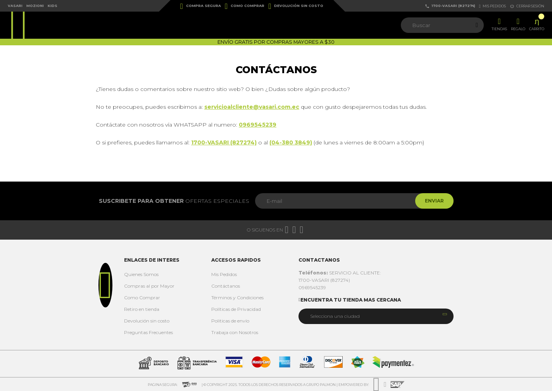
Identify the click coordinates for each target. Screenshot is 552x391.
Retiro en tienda (141, 309)
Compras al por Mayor (149, 286)
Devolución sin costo (295, 6)
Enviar (432, 201)
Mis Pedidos (224, 274)
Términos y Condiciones (237, 297)
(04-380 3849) (290, 142)
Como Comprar (244, 6)
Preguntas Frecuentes (148, 332)
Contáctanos (225, 286)
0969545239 (257, 124)
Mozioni (35, 5)
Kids (52, 5)
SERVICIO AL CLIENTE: (339, 273)
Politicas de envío (230, 321)
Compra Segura (200, 6)
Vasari (15, 5)
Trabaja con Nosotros (234, 332)
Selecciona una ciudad (335, 316)
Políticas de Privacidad (236, 309)
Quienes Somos (141, 274)
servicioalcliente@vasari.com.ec (251, 106)
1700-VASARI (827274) (450, 6)
